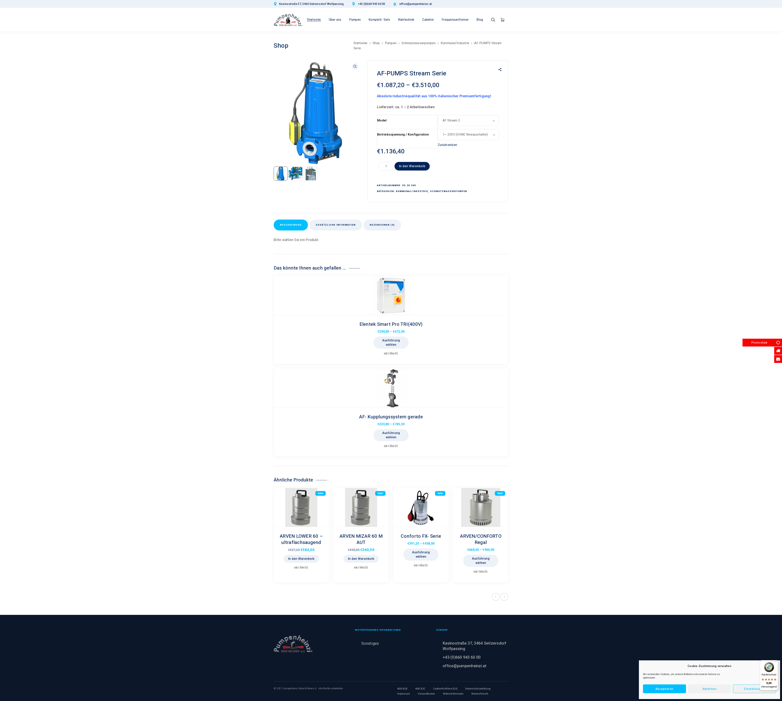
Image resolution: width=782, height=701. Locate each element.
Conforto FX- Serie (421, 536)
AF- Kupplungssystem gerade (391, 416)
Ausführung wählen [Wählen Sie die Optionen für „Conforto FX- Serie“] (421, 554)
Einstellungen (754, 689)
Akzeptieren (664, 689)
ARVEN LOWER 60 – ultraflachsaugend (301, 539)
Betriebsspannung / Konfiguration (403, 134)
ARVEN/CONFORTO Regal (480, 539)
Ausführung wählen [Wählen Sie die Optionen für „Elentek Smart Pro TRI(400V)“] (391, 342)
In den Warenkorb (412, 166)
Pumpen (391, 43)
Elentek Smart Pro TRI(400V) (391, 324)
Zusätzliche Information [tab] (336, 225)
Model (382, 120)
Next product (504, 597)
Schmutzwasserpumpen (419, 43)
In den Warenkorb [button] (301, 558)
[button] (355, 66)
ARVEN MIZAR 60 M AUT (361, 539)
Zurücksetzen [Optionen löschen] (447, 145)
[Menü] (775, 662)
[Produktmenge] (386, 166)
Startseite (360, 43)
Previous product (496, 597)
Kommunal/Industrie (455, 43)
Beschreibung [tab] (291, 225)
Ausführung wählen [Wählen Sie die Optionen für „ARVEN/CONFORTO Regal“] (481, 560)
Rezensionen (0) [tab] (382, 225)
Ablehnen (709, 689)
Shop (376, 43)
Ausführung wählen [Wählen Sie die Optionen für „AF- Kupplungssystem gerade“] (391, 435)
